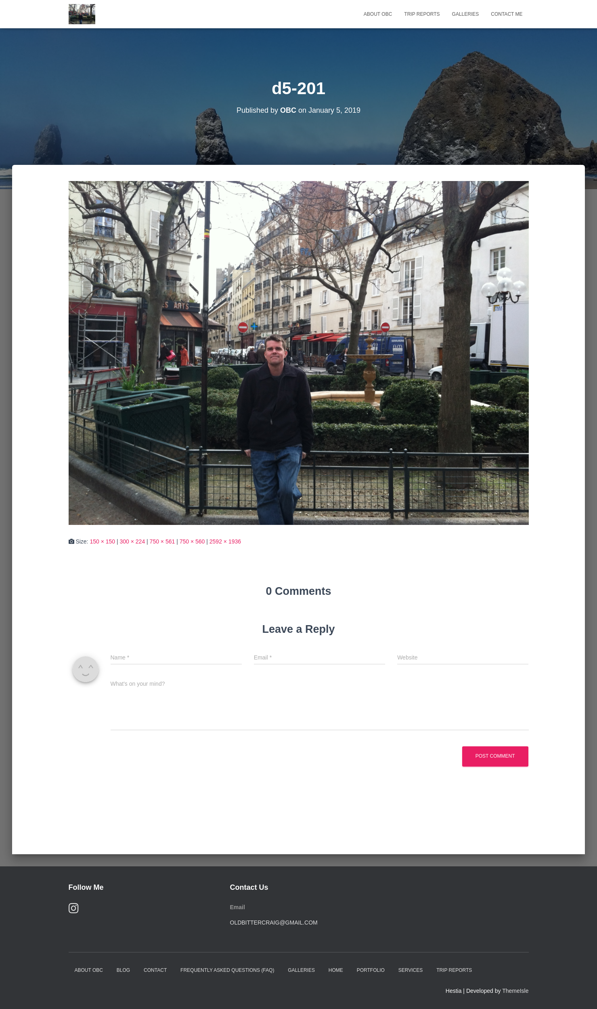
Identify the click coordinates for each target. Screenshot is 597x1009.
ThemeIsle (515, 991)
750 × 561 (162, 541)
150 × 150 (102, 541)
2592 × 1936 (225, 541)
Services (410, 970)
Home (336, 970)
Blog (123, 970)
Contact (155, 970)
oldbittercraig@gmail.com (274, 922)
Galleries (465, 14)
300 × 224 (132, 541)
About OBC (378, 14)
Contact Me (506, 14)
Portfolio (371, 970)
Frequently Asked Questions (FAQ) (227, 970)
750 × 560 (192, 541)
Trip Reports (422, 14)
